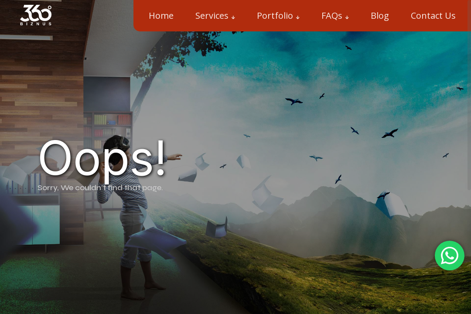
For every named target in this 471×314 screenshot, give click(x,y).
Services (212, 15)
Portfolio (275, 15)
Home (161, 15)
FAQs (331, 15)
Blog (380, 15)
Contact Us (433, 15)
